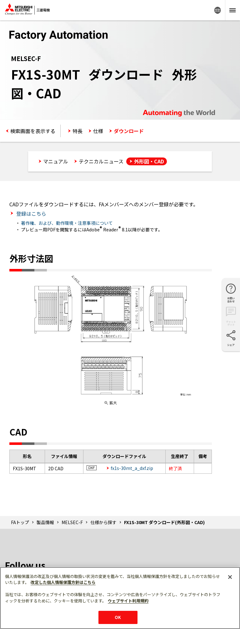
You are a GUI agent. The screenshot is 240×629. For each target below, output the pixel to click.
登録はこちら (30, 213)
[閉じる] (230, 577)
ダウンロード (129, 131)
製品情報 (45, 522)
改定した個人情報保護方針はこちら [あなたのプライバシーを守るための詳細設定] (63, 582)
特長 (77, 131)
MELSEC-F (72, 522)
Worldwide (217, 10)
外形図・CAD (149, 161)
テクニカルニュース (101, 161)
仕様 (98, 131)
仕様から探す (103, 522)
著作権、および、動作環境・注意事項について (67, 223)
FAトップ (20, 522)
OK (118, 617)
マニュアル (55, 161)
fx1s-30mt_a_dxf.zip (132, 468)
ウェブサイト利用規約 (128, 601)
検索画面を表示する (32, 131)
